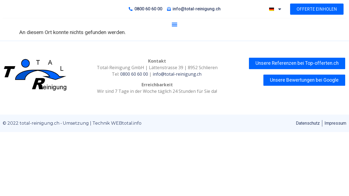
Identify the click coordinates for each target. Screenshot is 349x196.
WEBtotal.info (126, 135)
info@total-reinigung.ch (178, 87)
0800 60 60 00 (134, 87)
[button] (174, 36)
